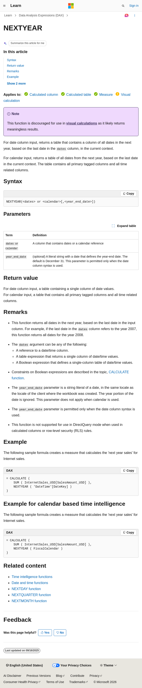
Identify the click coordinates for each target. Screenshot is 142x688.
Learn (8, 15)
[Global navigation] (4, 6)
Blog (59, 675)
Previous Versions (38, 675)
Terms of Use (55, 682)
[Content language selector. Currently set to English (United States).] (24, 665)
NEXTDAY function (26, 589)
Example (13, 77)
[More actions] (135, 15)
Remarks (13, 71)
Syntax (11, 60)
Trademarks (77, 682)
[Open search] (123, 6)
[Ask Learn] (127, 15)
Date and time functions (30, 583)
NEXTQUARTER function (31, 595)
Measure (106, 94)
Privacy (95, 675)
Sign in (134, 5)
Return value (15, 65)
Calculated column (44, 94)
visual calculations (81, 123)
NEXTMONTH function (29, 601)
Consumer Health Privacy (20, 682)
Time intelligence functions (32, 577)
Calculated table (78, 94)
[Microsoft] (71, 6)
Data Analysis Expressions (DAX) (41, 15)
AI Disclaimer (12, 675)
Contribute (77, 675)
